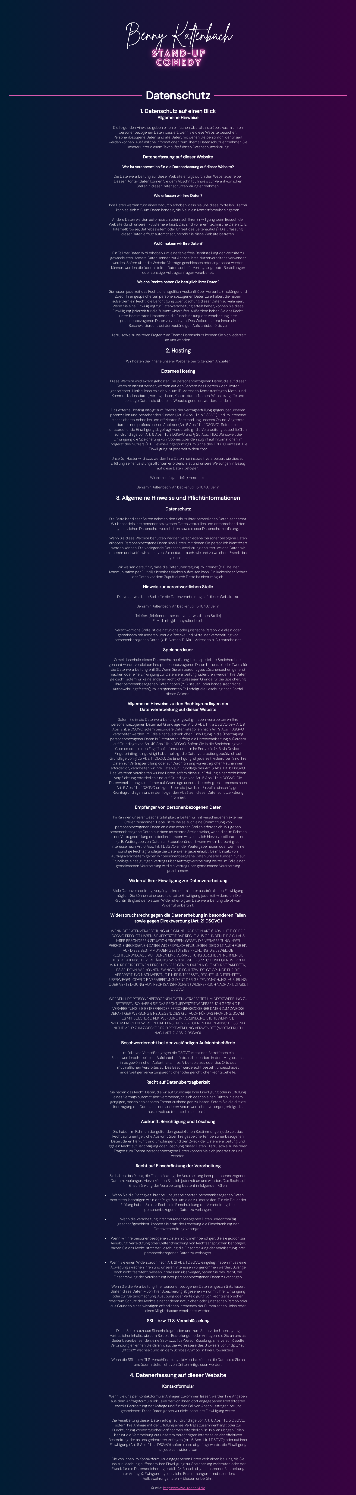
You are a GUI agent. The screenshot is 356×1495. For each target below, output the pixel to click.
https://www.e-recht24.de (184, 1488)
